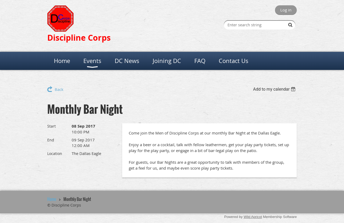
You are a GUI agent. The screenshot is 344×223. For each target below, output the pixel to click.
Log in (285, 9)
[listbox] (275, 89)
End (50, 139)
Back (59, 89)
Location (54, 153)
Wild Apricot (253, 217)
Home (51, 199)
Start (51, 126)
